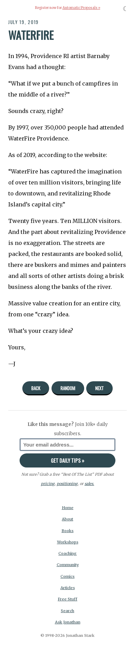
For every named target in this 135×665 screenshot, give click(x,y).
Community (68, 564)
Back (35, 388)
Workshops (67, 542)
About (67, 519)
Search (67, 610)
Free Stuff (67, 599)
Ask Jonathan (67, 622)
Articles (67, 587)
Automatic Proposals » (81, 8)
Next (99, 388)
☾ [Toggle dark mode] (125, 8)
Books (67, 530)
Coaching (67, 553)
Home (68, 507)
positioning (67, 483)
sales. (89, 483)
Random (67, 388)
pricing (48, 483)
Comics (67, 576)
